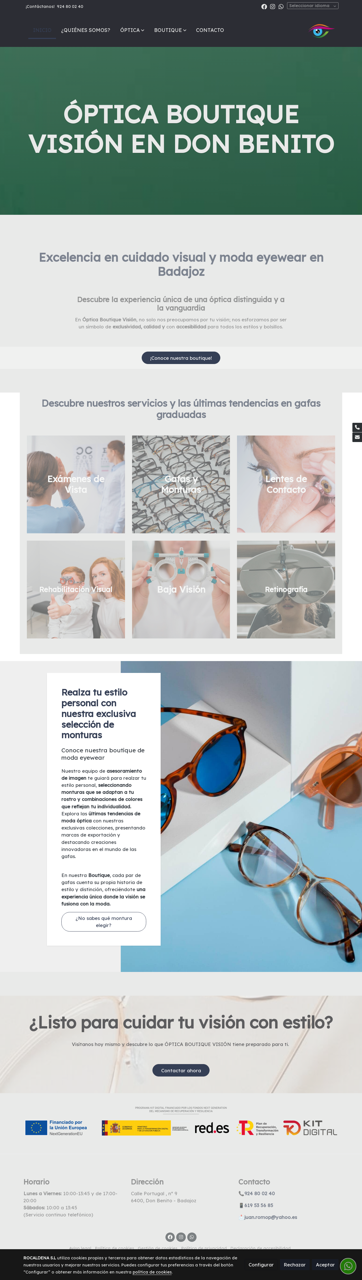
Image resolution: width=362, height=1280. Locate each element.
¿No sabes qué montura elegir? (104, 921)
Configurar (261, 1265)
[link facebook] (264, 6)
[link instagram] (272, 6)
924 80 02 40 (70, 6)
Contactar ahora (181, 1070)
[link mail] (357, 437)
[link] (322, 30)
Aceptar (325, 1265)
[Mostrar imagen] (181, 1121)
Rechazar (295, 1265)
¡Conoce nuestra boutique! (181, 358)
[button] (132, 30)
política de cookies (152, 1272)
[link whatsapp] (281, 6)
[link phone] (357, 427)
